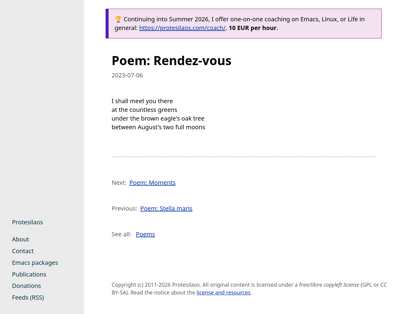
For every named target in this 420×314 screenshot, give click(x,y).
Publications (29, 274)
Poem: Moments (152, 182)
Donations (26, 286)
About (20, 239)
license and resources (223, 292)
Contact (23, 251)
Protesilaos (27, 222)
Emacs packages (35, 263)
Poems (145, 234)
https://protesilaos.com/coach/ (182, 28)
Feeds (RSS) (28, 297)
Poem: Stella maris (166, 208)
